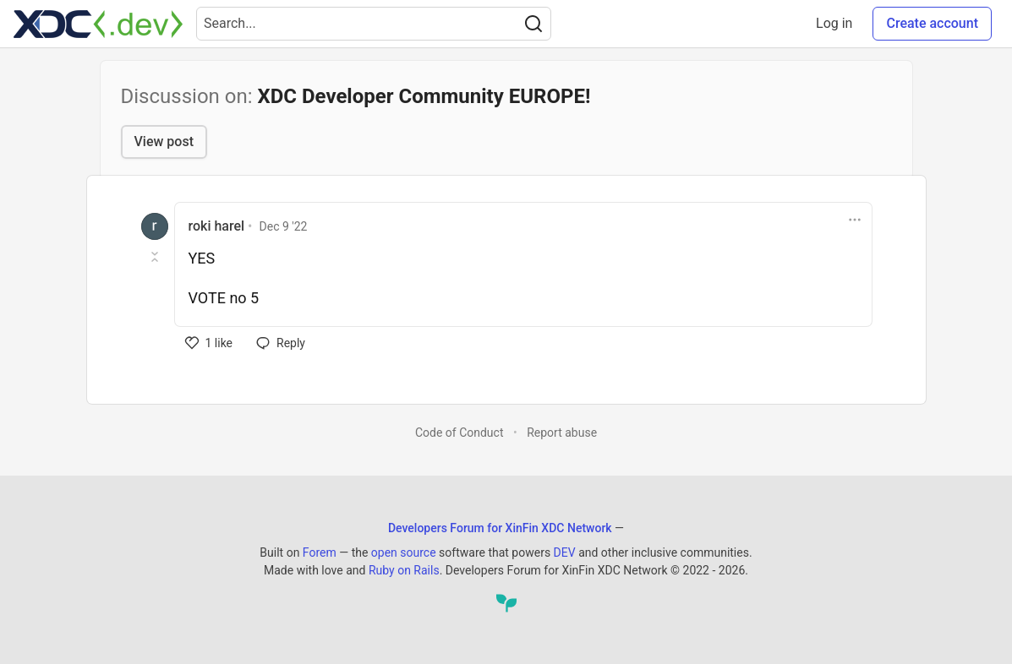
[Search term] (373, 24)
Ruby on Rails (404, 570)
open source (403, 552)
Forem (319, 552)
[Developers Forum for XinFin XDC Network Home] (98, 24)
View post (164, 141)
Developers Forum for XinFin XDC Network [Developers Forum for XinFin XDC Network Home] (500, 528)
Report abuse (562, 432)
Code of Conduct (459, 432)
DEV (565, 552)
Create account (932, 23)
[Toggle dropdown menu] (854, 219)
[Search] (533, 24)
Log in (834, 23)
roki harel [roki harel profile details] (217, 226)
